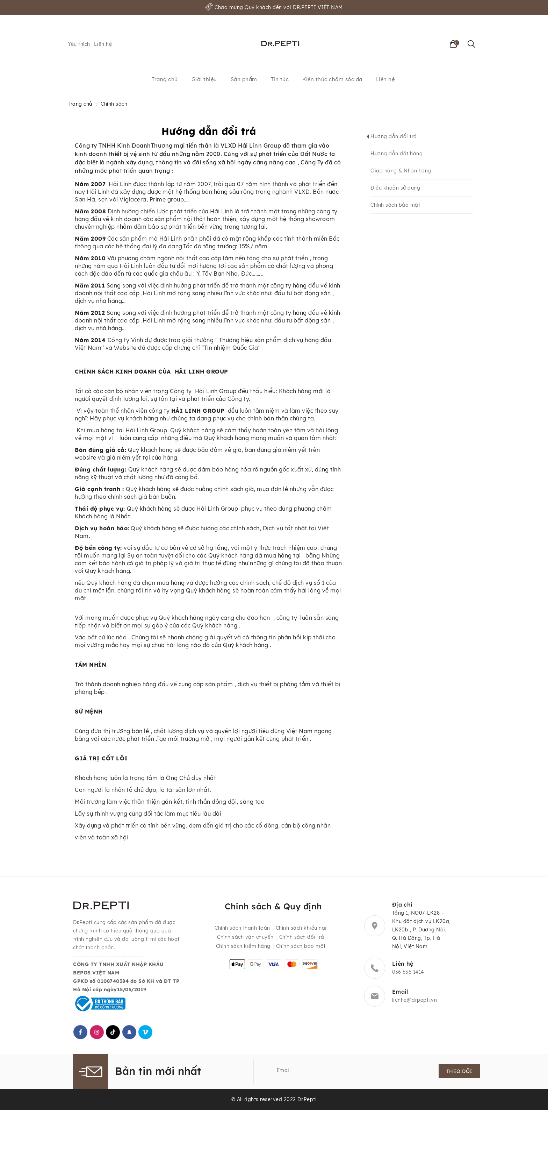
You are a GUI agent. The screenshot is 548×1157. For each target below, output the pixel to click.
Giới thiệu (204, 79)
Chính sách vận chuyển (245, 937)
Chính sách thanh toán (242, 928)
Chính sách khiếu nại (301, 928)
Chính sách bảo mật (395, 205)
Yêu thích (79, 44)
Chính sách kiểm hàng (243, 946)
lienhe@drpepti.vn (414, 1000)
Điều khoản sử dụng (395, 188)
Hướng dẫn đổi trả (393, 136)
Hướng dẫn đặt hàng (396, 153)
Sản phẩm (244, 79)
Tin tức (280, 79)
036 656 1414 (408, 972)
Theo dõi (459, 1071)
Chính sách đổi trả (301, 937)
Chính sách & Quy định (273, 906)
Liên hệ (103, 44)
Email (284, 1070)
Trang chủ (165, 79)
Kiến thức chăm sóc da (332, 79)
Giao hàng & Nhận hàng (400, 171)
